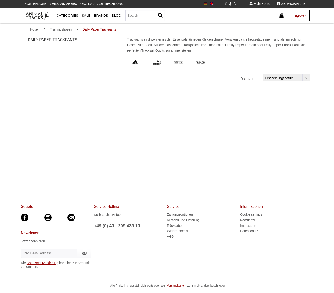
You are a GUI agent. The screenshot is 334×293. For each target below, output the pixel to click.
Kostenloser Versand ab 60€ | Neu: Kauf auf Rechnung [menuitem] (74, 4)
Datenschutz (249, 231)
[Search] (145, 15)
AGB (170, 236)
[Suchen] (160, 15)
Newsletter (247, 220)
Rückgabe (174, 225)
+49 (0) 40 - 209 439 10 (117, 225)
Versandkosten (176, 285)
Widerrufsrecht (177, 231)
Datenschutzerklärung (42, 263)
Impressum (248, 225)
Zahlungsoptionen (180, 214)
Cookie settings (251, 214)
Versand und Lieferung (183, 220)
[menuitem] (260, 4)
